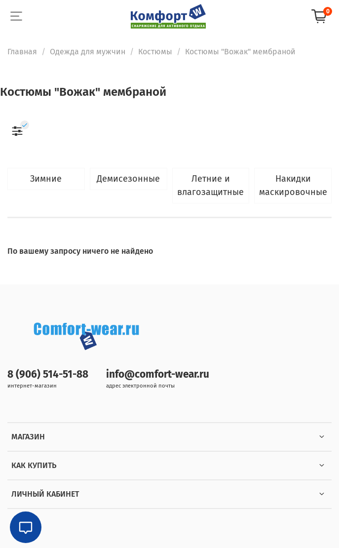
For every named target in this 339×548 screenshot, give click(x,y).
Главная (22, 51)
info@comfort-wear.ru (157, 374)
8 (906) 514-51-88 (47, 374)
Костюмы (155, 51)
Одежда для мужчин (87, 51)
